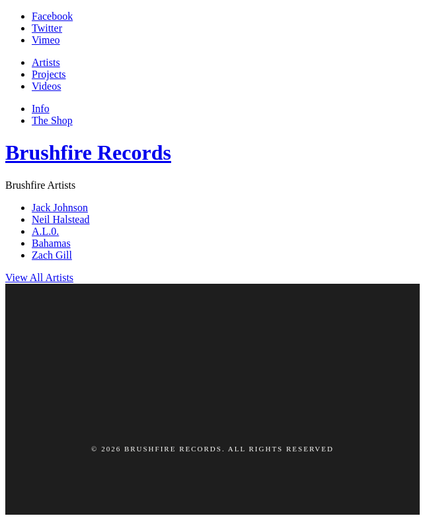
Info (41, 108)
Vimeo (46, 40)
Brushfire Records (88, 152)
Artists (46, 62)
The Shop (52, 120)
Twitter (47, 28)
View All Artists (39, 277)
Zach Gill (52, 255)
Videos (46, 86)
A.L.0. (45, 231)
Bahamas (51, 243)
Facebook (52, 16)
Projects (49, 74)
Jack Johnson (60, 207)
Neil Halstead (61, 219)
